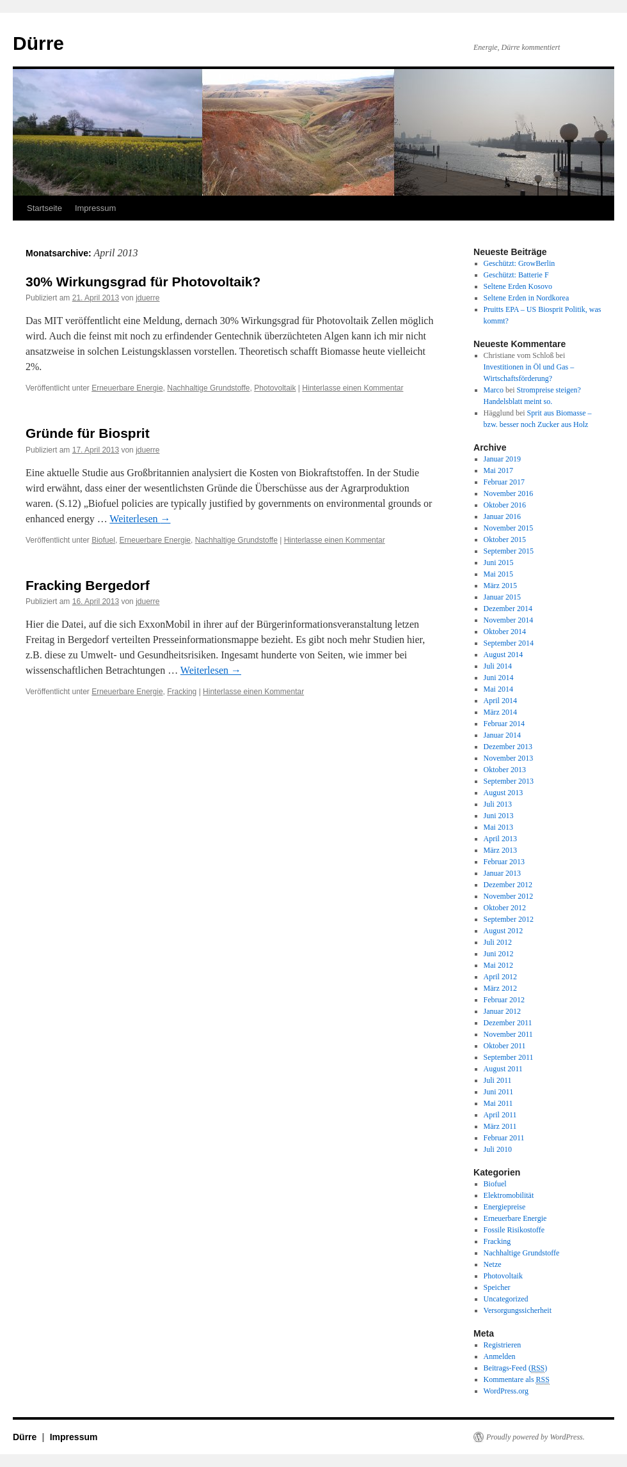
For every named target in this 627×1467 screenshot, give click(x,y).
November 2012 (509, 896)
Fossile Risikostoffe (514, 1229)
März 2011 (500, 1126)
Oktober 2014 (505, 631)
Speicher (497, 1287)
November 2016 (509, 493)
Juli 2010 (498, 1149)
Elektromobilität (509, 1195)
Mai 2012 (498, 965)
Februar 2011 (504, 1137)
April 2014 (500, 700)
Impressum (95, 208)
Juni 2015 (499, 562)
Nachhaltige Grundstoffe (208, 388)
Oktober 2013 (505, 769)
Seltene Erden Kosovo (518, 286)
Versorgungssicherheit (518, 1310)
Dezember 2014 (508, 608)
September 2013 (509, 781)
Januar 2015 (502, 597)
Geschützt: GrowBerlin (519, 263)
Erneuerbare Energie (127, 388)
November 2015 (509, 528)
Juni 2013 (499, 815)
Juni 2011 (499, 1091)
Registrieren (502, 1344)
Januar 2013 (502, 873)
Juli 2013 (498, 804)
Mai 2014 (498, 689)
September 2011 (509, 1057)
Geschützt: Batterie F (516, 274)
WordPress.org (506, 1390)
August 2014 (503, 654)
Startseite (44, 208)
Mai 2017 (498, 470)
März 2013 (500, 850)
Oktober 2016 (505, 505)
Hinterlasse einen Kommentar (352, 388)
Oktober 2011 (505, 1045)
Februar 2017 (504, 481)
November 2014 (509, 620)
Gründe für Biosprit (88, 433)
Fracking (181, 691)
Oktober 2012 (505, 907)
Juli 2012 (498, 942)
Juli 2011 (498, 1080)
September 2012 (509, 919)
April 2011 (500, 1114)
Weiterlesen (139, 518)
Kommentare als (517, 1380)
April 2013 (500, 838)
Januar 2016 (502, 516)
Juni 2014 (499, 677)
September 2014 (509, 643)
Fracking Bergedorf (88, 585)
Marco (494, 389)
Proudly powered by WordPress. (535, 1436)
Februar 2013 (504, 861)
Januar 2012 (502, 1011)
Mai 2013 (498, 827)
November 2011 (508, 1034)
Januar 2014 (502, 735)
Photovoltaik (275, 388)
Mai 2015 (498, 574)
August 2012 (503, 930)
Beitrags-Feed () (516, 1368)
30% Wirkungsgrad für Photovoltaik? (143, 281)
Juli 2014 (498, 666)
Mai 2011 (498, 1103)
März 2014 (500, 712)
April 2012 (500, 976)
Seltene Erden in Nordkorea (526, 297)
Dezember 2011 (508, 1022)
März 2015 (500, 585)
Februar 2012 (504, 999)
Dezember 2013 (508, 746)
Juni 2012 (499, 953)
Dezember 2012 (508, 884)
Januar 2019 (502, 458)
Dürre (38, 43)
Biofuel (103, 540)
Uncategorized (506, 1298)
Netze (493, 1264)
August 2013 (503, 792)
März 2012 (500, 988)
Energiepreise (505, 1206)
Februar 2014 (504, 723)
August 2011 (503, 1068)
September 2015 (509, 551)
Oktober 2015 (505, 539)
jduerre (147, 297)
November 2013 (509, 758)
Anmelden (500, 1356)
